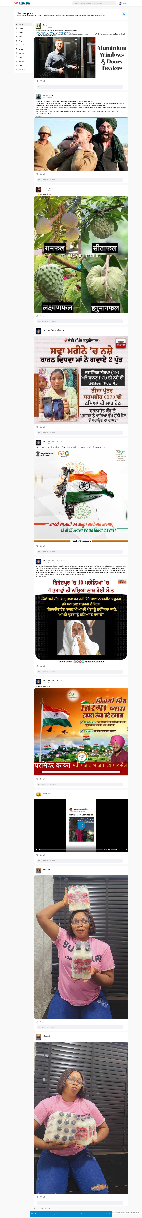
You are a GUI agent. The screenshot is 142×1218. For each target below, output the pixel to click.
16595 (138, 1213)
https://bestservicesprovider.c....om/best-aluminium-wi (53, 32)
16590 (113, 1213)
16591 (118, 1213)
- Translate (49, 27)
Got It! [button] (108, 1214)
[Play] (36, 849)
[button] (94, 3)
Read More (39, 117)
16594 (133, 1213)
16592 (123, 1213)
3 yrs (43, 27)
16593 (128, 1213)
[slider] (71, 850)
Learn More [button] (80, 1214)
